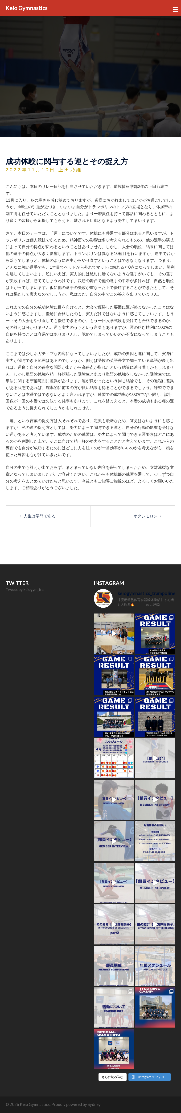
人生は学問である (40, 515)
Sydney (94, 1104)
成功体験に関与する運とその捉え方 (67, 161)
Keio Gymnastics (26, 7)
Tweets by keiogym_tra (25, 589)
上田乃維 (70, 169)
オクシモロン (145, 515)
